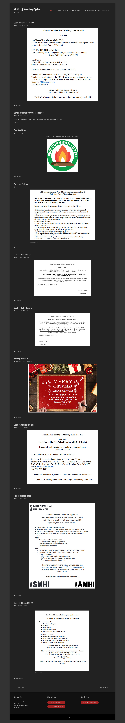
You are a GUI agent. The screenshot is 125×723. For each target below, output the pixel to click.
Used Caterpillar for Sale (24, 424)
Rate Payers (105, 10)
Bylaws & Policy (75, 10)
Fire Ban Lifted (20, 130)
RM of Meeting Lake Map (90, 702)
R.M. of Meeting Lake (27, 9)
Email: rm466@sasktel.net (56, 706)
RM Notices (18, 105)
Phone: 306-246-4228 (56, 702)
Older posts (20, 687)
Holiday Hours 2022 (22, 358)
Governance (62, 10)
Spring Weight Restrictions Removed (29, 112)
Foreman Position (21, 184)
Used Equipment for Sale (24, 22)
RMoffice (25, 25)
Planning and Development (91, 10)
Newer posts (104, 687)
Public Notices (19, 176)
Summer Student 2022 (23, 602)
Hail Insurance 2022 (22, 495)
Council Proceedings (22, 254)
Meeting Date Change (23, 307)
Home (52, 10)
